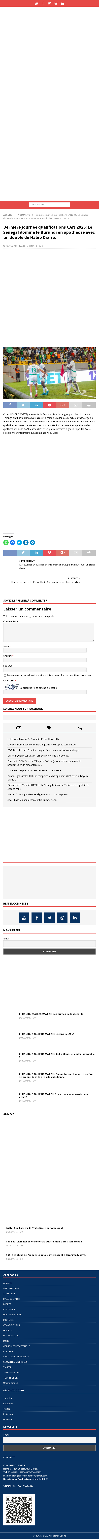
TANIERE (7, 1367)
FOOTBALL (8, 1319)
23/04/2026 (13, 1245)
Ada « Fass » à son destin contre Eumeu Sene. (32, 800)
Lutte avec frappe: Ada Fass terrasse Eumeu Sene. (34, 770)
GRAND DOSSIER (11, 1325)
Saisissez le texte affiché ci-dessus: (38, 687)
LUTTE (6, 1340)
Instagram (8, 1414)
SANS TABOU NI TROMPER (16, 1356)
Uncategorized (10, 1382)
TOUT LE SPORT (11, 1377)
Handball (7, 1330)
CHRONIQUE (9, 1309)
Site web (7, 665)
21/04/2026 (26, 1018)
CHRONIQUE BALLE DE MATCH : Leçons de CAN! (46, 1034)
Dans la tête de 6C (12, 1314)
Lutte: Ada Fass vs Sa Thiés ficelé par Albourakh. (33, 739)
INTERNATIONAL (11, 1335)
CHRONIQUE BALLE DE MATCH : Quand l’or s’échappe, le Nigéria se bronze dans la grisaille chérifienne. (56, 1075)
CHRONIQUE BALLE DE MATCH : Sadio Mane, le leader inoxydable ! (57, 1055)
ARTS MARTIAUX (11, 1288)
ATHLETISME (9, 1293)
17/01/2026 (26, 1081)
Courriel (7, 655)
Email (6, 938)
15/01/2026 (26, 1101)
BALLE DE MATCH (11, 1298)
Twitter (6, 1408)
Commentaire (10, 621)
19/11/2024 (11, 245)
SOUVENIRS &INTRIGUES (15, 1361)
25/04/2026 (13, 1232)
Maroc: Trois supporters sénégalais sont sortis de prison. (37, 794)
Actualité (7, 1282)
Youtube (7, 1398)
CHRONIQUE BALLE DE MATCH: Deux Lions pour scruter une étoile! (54, 1095)
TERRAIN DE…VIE (11, 1372)
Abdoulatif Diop (29, 245)
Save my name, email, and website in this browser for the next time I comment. (49, 675)
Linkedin (7, 1419)
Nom (6, 646)
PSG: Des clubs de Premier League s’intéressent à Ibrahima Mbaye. (43, 750)
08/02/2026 (26, 1038)
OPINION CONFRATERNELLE (16, 1346)
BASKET (7, 1304)
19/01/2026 (26, 1061)
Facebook (8, 1403)
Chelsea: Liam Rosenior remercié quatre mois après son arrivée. (41, 744)
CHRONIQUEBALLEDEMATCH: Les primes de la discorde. (38, 755)
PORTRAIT (8, 1351)
